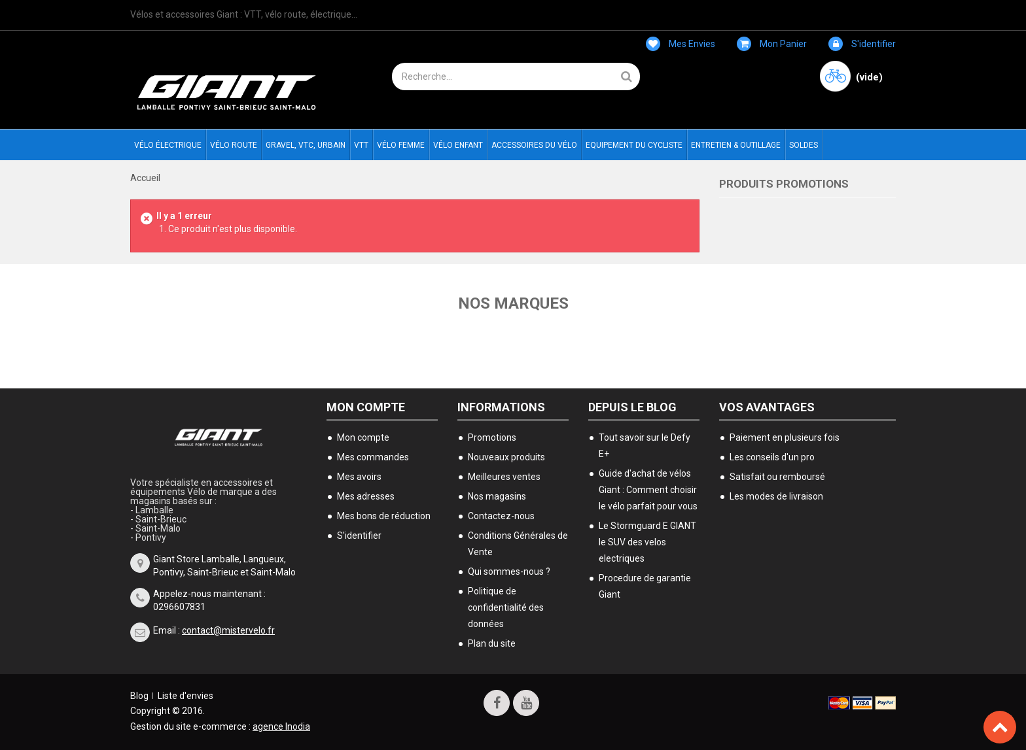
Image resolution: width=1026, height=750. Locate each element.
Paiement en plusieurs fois (785, 437)
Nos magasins (497, 496)
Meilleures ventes (504, 476)
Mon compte (366, 407)
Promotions (492, 437)
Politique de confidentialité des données (506, 607)
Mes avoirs (359, 476)
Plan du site (492, 643)
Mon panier (772, 44)
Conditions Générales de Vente (518, 543)
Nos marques (513, 303)
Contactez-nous (501, 516)
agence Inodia (281, 726)
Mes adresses (366, 496)
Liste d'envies (185, 695)
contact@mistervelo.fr (228, 630)
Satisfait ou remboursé (777, 476)
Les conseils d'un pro (772, 457)
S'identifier (862, 44)
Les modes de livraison (776, 496)
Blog (139, 695)
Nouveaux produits (506, 457)
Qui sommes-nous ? (509, 571)
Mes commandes (373, 457)
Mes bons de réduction (384, 516)
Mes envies (680, 44)
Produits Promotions (784, 183)
